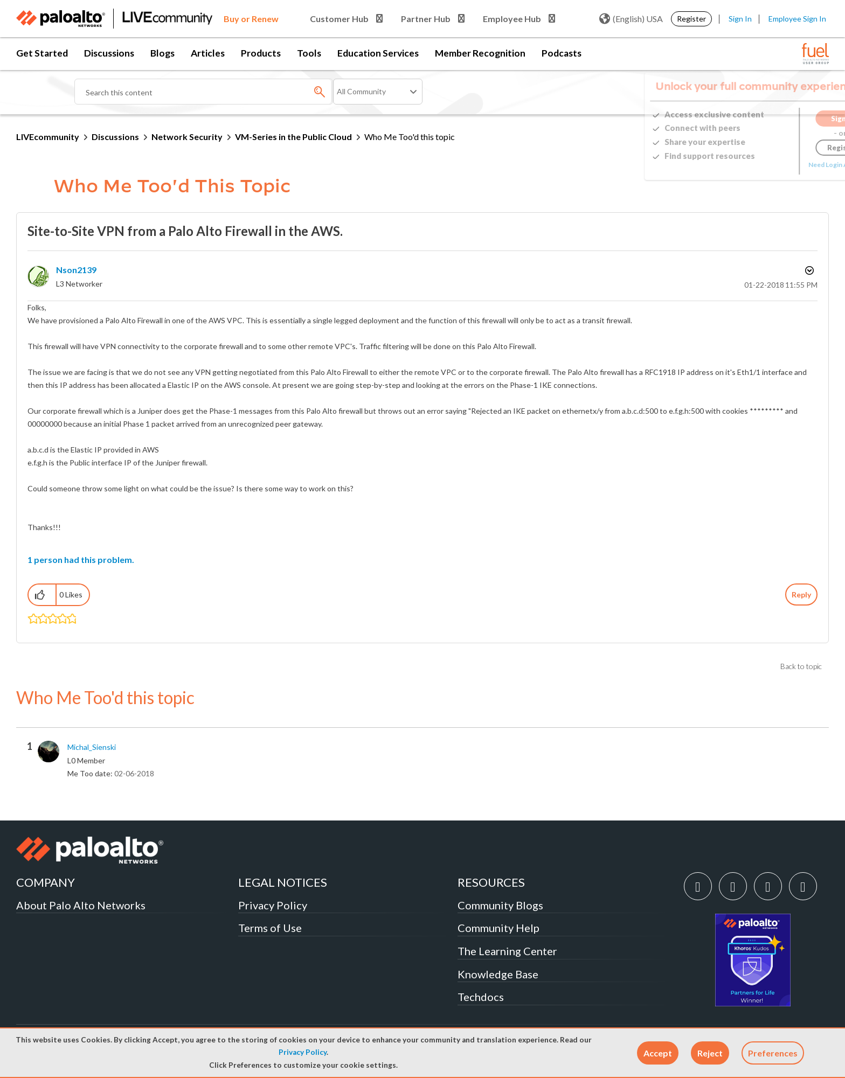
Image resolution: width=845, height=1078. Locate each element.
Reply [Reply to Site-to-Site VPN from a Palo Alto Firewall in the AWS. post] (801, 594)
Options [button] (808, 270)
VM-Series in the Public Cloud (293, 136)
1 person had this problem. (80, 559)
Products (261, 53)
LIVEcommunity (47, 136)
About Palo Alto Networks (81, 905)
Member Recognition (480, 53)
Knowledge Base (498, 974)
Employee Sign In (797, 18)
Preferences (773, 1053)
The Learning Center (507, 950)
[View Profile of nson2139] (76, 269)
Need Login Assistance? (780, 165)
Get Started (42, 53)
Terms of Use (270, 927)
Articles (208, 53)
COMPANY (45, 882)
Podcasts (561, 53)
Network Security (187, 136)
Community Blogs (500, 905)
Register (691, 18)
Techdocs (481, 996)
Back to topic (801, 666)
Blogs (162, 53)
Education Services (378, 53)
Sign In (740, 18)
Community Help (498, 927)
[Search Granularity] (378, 91)
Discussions (109, 53)
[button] (657, 1053)
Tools (309, 53)
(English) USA (631, 18)
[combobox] (203, 92)
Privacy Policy (303, 1052)
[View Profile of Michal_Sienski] (91, 747)
